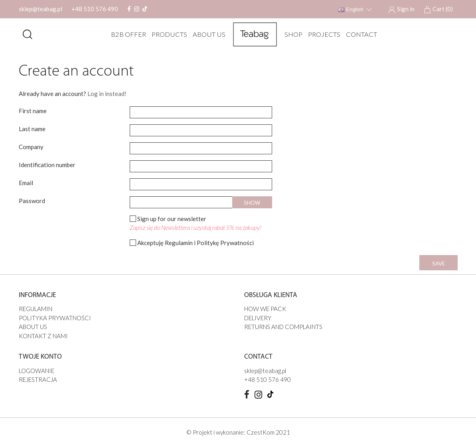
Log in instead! (106, 93)
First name (33, 110)
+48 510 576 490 (94, 8)
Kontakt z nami (43, 335)
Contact (359, 34)
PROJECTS (322, 34)
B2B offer (126, 34)
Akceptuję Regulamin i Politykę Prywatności (195, 242)
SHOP (291, 34)
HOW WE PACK (265, 308)
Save (438, 263)
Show (252, 203)
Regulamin (35, 308)
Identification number (47, 164)
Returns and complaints (283, 326)
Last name (32, 128)
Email (26, 182)
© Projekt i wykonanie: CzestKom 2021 (238, 432)
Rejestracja (38, 379)
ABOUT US (207, 34)
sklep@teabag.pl (40, 8)
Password (32, 200)
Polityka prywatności (55, 317)
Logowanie (36, 370)
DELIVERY (257, 317)
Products (167, 34)
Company (31, 146)
